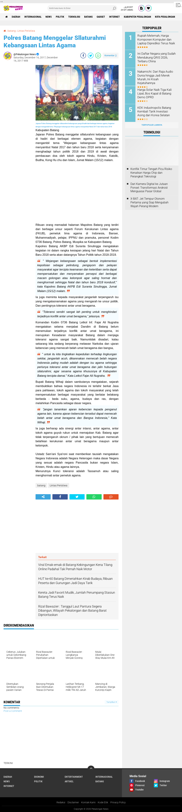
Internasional (33, 16)
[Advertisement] (18, 118)
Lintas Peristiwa (26, 30)
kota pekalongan (165, 16)
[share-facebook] (83, 55)
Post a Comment (13, 710)
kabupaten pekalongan (137, 16)
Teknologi (74, 16)
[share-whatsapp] (98, 55)
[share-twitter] (90, 55)
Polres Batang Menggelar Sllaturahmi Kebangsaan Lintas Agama (55, 41)
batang (88, 16)
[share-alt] (43, 496)
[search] (82, 8)
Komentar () (111, 55)
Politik (60, 16)
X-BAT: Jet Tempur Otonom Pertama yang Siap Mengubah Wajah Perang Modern (149, 202)
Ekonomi (39, 776)
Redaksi (61, 802)
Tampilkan (111, 702)
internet (114, 16)
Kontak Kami (88, 802)
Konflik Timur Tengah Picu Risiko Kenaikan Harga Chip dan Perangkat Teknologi (151, 172)
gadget (101, 16)
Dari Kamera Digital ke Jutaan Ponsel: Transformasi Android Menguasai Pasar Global (149, 187)
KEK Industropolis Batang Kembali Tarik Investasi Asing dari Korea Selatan (156, 111)
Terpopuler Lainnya (151, 125)
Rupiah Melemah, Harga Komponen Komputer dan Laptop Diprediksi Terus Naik (155, 39)
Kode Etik (103, 802)
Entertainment (74, 776)
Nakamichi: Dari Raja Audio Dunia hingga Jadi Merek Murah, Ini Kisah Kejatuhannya (155, 77)
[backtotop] (91, 768)
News (49, 16)
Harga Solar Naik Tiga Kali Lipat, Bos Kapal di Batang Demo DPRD (154, 93)
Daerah (16, 16)
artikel (69, 781)
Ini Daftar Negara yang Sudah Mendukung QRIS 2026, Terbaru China (156, 57)
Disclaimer (73, 802)
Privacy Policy (118, 802)
